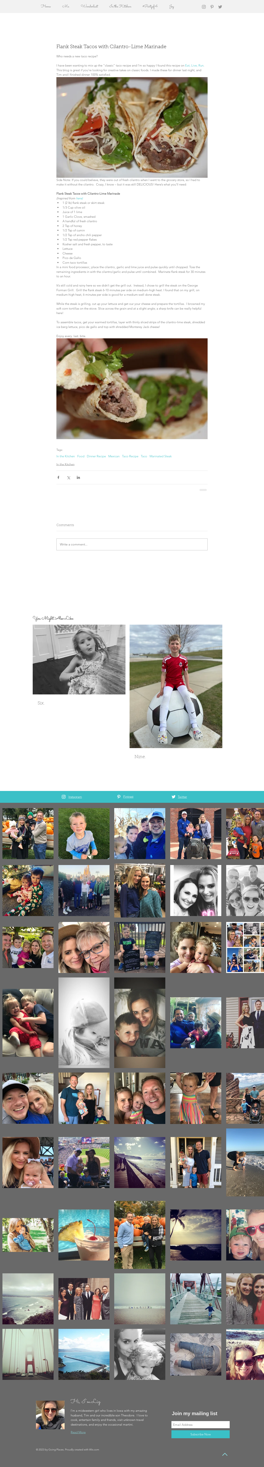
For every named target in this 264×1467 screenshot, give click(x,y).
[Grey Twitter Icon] (220, 6)
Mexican (114, 456)
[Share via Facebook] (58, 477)
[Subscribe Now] (200, 1434)
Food (80, 456)
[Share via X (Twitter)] (68, 477)
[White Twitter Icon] (173, 796)
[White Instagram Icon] (63, 796)
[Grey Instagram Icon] (203, 6)
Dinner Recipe (96, 456)
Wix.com (94, 1449)
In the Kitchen (65, 456)
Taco (144, 456)
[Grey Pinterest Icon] (212, 6)
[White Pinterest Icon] (118, 796)
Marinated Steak (161, 456)
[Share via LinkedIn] (78, 477)
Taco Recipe (130, 456)
